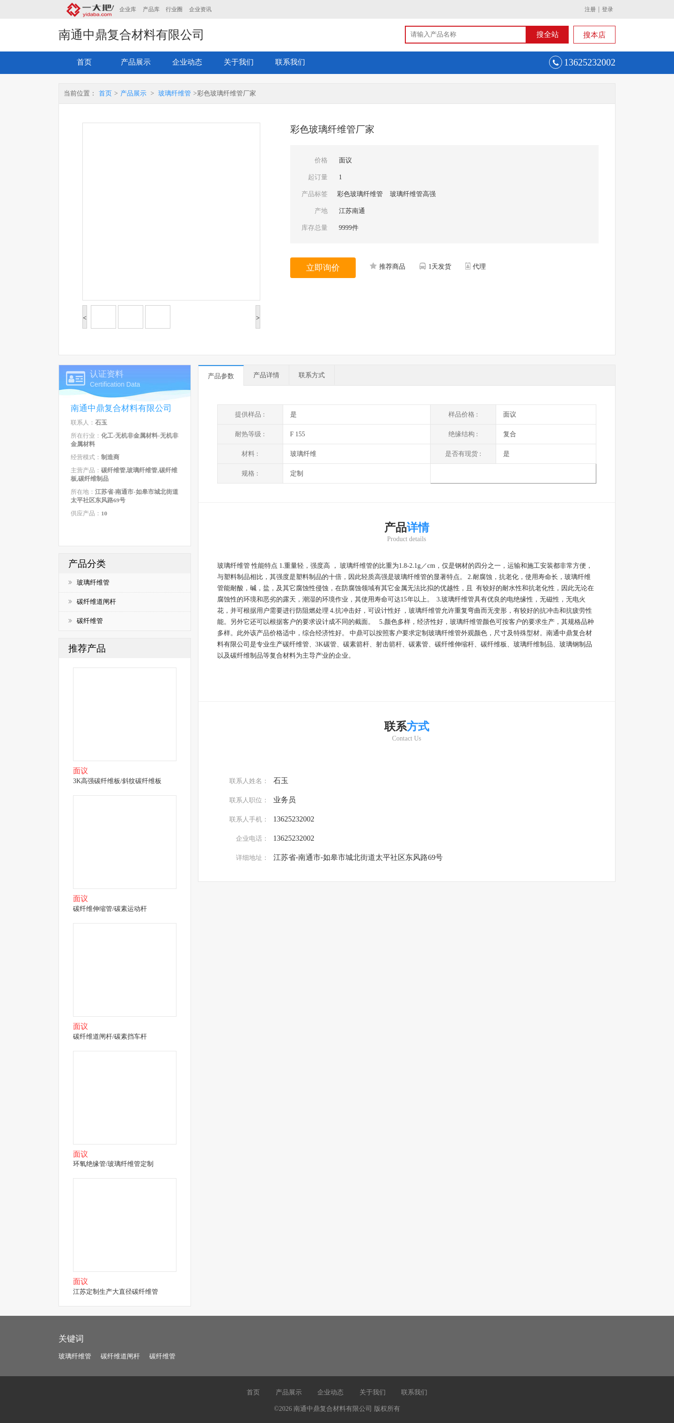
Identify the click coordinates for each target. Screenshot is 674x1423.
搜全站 (547, 34)
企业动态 (187, 62)
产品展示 (136, 62)
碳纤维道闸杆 (92, 601)
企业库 (127, 9)
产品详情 (266, 375)
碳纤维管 (85, 620)
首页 (84, 62)
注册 (590, 9)
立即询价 (323, 267)
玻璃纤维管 (174, 93)
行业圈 (174, 9)
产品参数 (221, 376)
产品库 (151, 9)
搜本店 (594, 35)
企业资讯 (200, 9)
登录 (607, 9)
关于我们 (239, 62)
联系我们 (290, 62)
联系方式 (312, 375)
